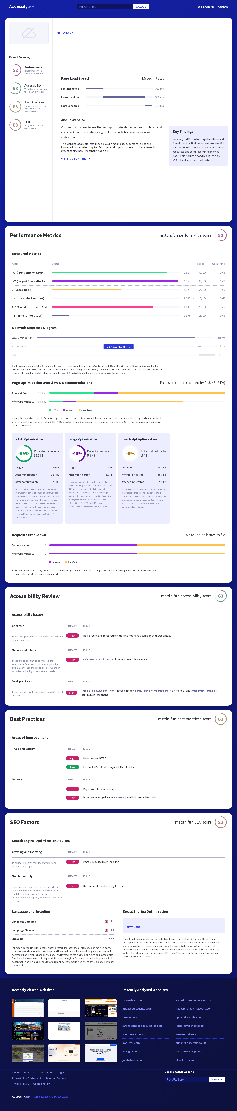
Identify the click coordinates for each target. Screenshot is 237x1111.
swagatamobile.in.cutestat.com (142, 1025)
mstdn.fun (65, 32)
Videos (16, 1072)
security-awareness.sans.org (193, 1000)
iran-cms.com (131, 1043)
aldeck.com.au (185, 1060)
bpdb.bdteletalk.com (189, 1017)
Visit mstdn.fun (76, 159)
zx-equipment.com (134, 1017)
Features (29, 1072)
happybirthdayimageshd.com (194, 1008)
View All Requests (118, 346)
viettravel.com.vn (133, 1034)
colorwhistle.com (133, 1000)
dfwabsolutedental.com (137, 1008)
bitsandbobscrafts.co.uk (191, 1043)
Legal (60, 1072)
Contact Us (46, 1072)
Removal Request (56, 1078)
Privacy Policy (20, 1083)
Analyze (141, 6)
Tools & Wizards (205, 6)
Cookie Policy (41, 1083)
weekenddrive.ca (186, 1034)
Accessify (21, 6)
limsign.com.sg (131, 1051)
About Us (223, 6)
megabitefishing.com (189, 1051)
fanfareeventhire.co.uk (190, 1025)
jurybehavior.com (133, 1060)
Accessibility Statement (26, 1078)
